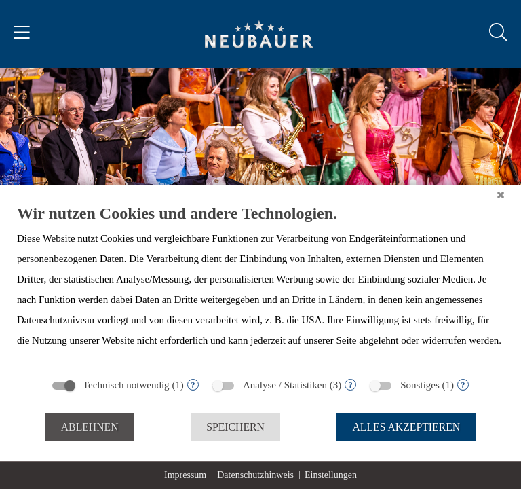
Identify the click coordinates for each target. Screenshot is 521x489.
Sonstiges (420, 385)
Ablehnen (90, 427)
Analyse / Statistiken (285, 385)
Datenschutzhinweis (255, 475)
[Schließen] (500, 195)
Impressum (185, 475)
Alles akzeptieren (406, 427)
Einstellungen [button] (331, 475)
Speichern (235, 427)
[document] (260, 286)
